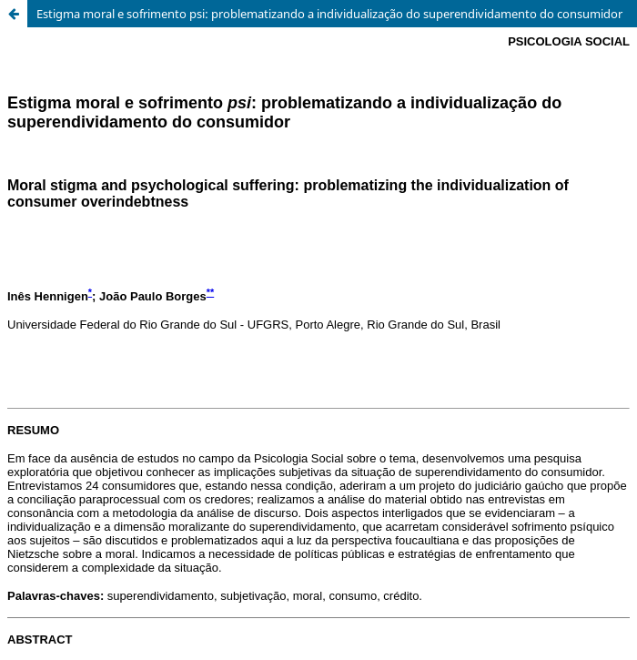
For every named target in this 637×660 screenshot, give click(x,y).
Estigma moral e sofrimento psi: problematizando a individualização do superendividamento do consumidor (329, 13)
